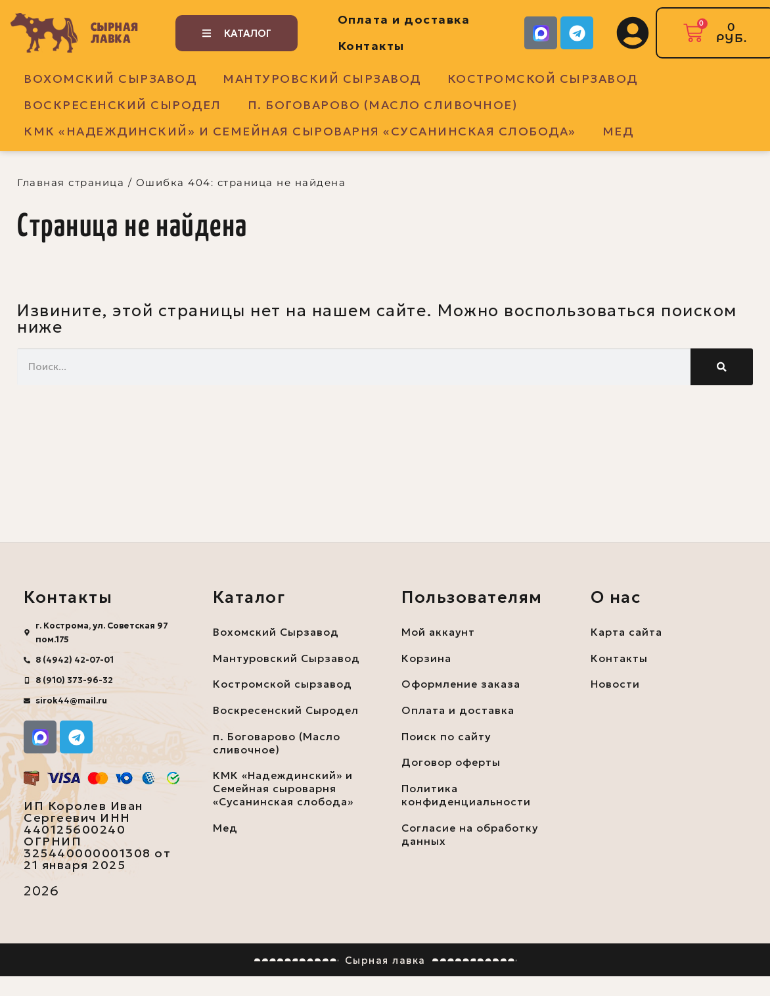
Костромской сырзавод (542, 78)
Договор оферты (451, 763)
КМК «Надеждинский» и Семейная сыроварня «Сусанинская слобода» (300, 131)
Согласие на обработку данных (470, 835)
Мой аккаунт (438, 631)
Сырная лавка (115, 32)
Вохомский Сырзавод (110, 78)
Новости (615, 684)
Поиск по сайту (446, 737)
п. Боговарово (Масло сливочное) (383, 104)
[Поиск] (722, 366)
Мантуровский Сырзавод (322, 78)
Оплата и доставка (404, 19)
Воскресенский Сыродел (122, 104)
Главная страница (70, 182)
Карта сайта (626, 631)
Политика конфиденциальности (466, 796)
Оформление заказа (461, 684)
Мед (618, 131)
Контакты (371, 45)
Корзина (426, 658)
